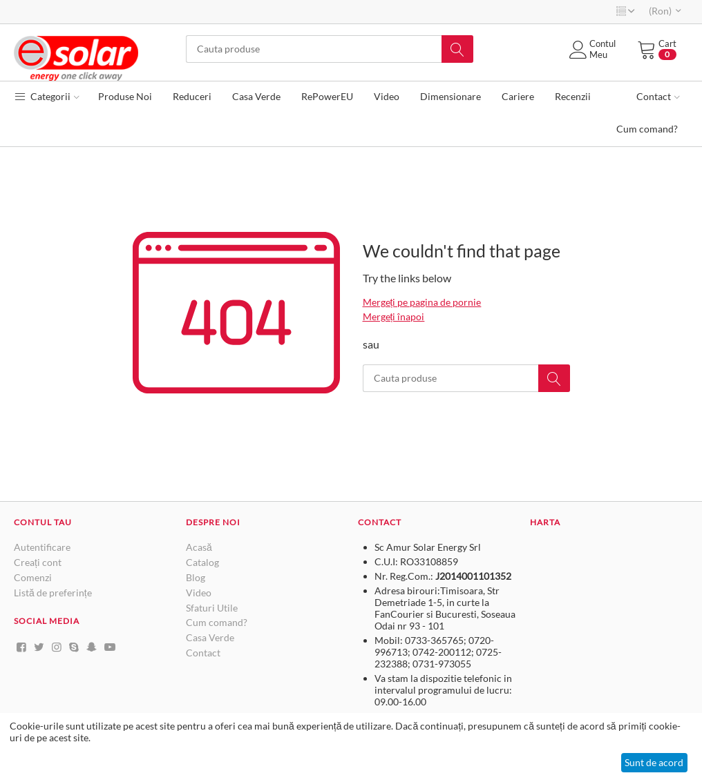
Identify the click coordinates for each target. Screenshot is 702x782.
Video (198, 592)
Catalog (202, 562)
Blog (195, 577)
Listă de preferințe (53, 592)
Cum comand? (216, 622)
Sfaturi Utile (212, 608)
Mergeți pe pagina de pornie (422, 302)
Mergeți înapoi (394, 316)
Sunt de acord (654, 762)
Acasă (199, 547)
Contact (203, 652)
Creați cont (37, 562)
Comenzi (33, 577)
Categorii (46, 96)
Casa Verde (210, 637)
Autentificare (42, 547)
